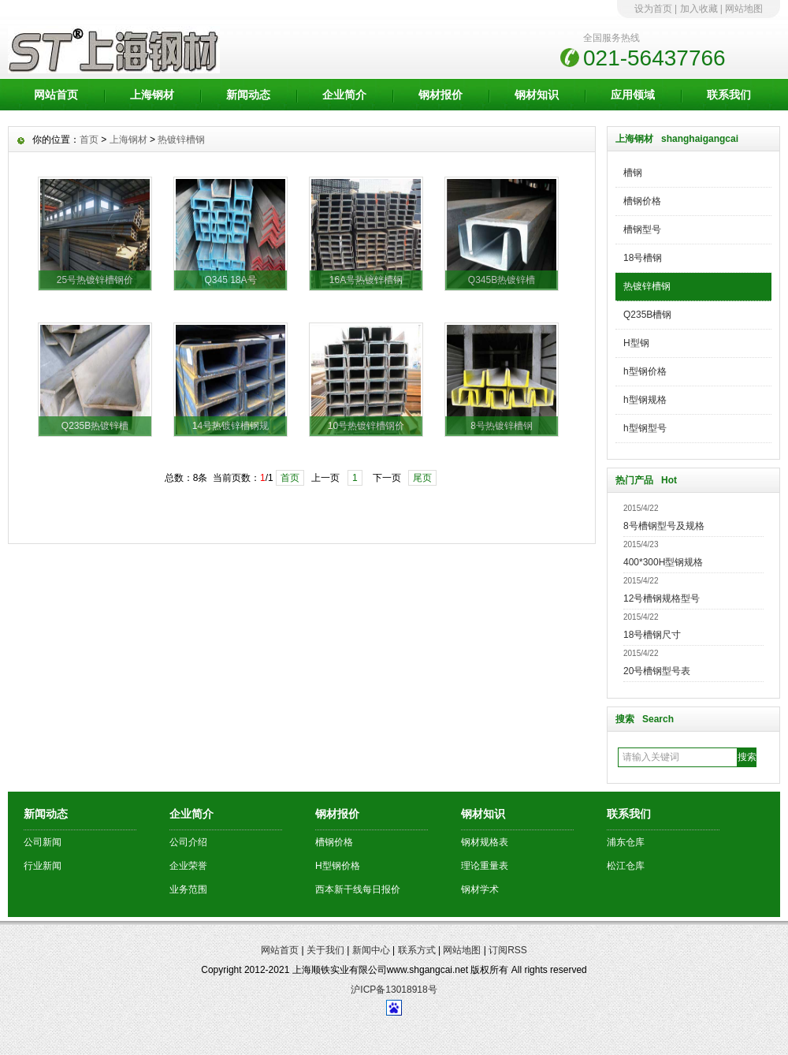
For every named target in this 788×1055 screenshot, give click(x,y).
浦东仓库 (626, 842)
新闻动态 (248, 94)
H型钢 (636, 343)
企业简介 (344, 94)
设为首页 (653, 8)
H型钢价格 (337, 865)
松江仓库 (626, 865)
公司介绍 (188, 842)
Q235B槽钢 (647, 314)
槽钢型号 (642, 229)
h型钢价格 (645, 371)
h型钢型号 (645, 428)
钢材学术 (480, 889)
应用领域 (633, 94)
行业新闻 (42, 865)
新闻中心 (371, 950)
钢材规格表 (484, 842)
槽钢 (632, 172)
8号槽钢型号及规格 (663, 525)
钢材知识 (537, 94)
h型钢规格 (645, 399)
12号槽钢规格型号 (661, 598)
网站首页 (56, 94)
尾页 (422, 477)
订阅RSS (508, 950)
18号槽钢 (642, 257)
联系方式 (417, 950)
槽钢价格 (642, 201)
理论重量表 (484, 865)
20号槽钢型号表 (656, 671)
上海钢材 (152, 94)
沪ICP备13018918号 (394, 989)
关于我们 (325, 950)
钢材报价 (440, 94)
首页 (89, 139)
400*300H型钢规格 (663, 562)
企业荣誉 (188, 865)
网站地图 (744, 8)
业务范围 (188, 889)
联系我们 (729, 94)
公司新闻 (42, 842)
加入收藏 (699, 8)
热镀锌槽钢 (647, 286)
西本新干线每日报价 (357, 889)
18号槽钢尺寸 (652, 634)
